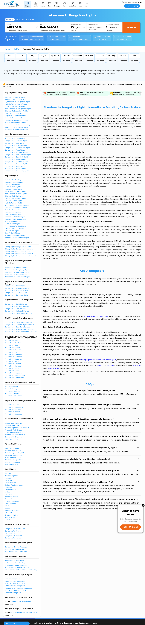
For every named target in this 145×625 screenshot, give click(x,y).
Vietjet (7, 520)
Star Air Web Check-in (13, 437)
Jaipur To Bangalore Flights (15, 116)
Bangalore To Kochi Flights (15, 166)
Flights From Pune (11, 352)
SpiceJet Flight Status (13, 457)
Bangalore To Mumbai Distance (17, 306)
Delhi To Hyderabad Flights (15, 198)
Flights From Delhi (11, 340)
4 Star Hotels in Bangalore (15, 583)
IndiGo (99, 365)
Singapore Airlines (12, 510)
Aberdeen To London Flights (16, 267)
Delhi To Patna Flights (13, 212)
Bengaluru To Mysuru (13, 538)
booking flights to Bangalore (96, 316)
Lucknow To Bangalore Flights (16, 120)
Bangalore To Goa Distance (16, 309)
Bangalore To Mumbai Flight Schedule (19, 325)
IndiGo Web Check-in (13, 423)
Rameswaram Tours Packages (17, 567)
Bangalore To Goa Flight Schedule (18, 327)
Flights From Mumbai (13, 343)
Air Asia (8, 473)
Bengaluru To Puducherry (15, 529)
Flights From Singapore (14, 407)
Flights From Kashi (12, 405)
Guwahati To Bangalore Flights (17, 127)
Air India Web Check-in (14, 425)
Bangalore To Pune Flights (15, 150)
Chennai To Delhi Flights (14, 196)
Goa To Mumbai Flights (14, 214)
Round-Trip (20, 19)
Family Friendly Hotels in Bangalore (18, 588)
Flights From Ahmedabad (15, 357)
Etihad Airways (10, 490)
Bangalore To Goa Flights (14, 143)
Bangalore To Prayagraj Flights (17, 171)
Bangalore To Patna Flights (15, 168)
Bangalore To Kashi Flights (15, 286)
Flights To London (11, 386)
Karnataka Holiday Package (16, 551)
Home (7, 49)
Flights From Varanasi (13, 354)
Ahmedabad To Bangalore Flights (18, 109)
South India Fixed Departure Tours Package (22, 570)
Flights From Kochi (12, 368)
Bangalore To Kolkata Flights (16, 145)
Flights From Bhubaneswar (15, 375)
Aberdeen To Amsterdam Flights (17, 277)
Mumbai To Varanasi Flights (15, 219)
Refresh (10, 60)
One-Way (9, 19)
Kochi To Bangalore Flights (15, 118)
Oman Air (8, 499)
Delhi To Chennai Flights (14, 210)
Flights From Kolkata (12, 347)
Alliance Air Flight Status (14, 460)
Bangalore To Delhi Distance (16, 304)
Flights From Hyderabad (14, 350)
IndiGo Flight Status (12, 448)
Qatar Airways (10, 503)
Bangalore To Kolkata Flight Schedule (19, 329)
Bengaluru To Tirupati (13, 531)
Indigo (7, 492)
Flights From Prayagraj (13, 373)
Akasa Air (8, 480)
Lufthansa (8, 494)
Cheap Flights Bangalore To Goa (17, 251)
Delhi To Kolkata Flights (14, 201)
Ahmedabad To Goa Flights (15, 226)
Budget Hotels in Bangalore (15, 590)
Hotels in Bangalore (12, 579)
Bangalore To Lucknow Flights (16, 161)
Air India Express (11, 476)
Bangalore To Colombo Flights (17, 295)
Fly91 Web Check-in (12, 439)
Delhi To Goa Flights (12, 184)
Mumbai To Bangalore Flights (16, 99)
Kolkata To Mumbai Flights (15, 235)
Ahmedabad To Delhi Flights (16, 194)
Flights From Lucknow (13, 364)
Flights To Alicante (12, 393)
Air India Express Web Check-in (17, 428)
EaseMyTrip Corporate (31, 38)
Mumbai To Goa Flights (14, 189)
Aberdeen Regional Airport (21, 601)
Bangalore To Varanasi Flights (16, 152)
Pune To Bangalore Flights (15, 106)
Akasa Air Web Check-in (14, 430)
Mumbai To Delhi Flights (14, 182)
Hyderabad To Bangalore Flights (17, 102)
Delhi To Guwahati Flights (14, 228)
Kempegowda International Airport (24, 612)
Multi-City (30, 19)
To (41, 24)
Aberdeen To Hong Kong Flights (17, 270)
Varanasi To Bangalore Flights (16, 129)
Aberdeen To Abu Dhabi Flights (17, 272)
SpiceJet (8, 513)
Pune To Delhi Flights (13, 187)
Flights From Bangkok (13, 409)
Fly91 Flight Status (11, 464)
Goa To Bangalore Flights (14, 113)
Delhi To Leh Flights (12, 231)
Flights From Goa (11, 345)
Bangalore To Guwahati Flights (17, 157)
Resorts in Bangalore (13, 593)
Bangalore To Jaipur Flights (15, 159)
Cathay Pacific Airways (14, 485)
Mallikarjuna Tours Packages (16, 563)
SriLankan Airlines (12, 515)
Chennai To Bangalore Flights (16, 111)
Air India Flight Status (13, 450)
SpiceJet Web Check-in (14, 432)
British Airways (10, 483)
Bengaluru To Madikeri (13, 536)
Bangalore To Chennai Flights (16, 164)
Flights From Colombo (13, 414)
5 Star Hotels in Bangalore (15, 586)
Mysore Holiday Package (14, 549)
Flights (16, 49)
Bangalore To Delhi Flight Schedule (18, 322)
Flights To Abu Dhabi (13, 391)
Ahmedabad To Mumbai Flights (17, 205)
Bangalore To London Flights (16, 293)
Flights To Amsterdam (13, 396)
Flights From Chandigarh (14, 377)
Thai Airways (10, 517)
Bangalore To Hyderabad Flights (17, 148)
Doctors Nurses (122, 38)
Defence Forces (56, 38)
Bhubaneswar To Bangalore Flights (18, 125)
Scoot (7, 508)
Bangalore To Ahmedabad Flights (18, 155)
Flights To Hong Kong (13, 389)
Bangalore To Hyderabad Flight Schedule (21, 331)
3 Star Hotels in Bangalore (15, 581)
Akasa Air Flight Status (13, 455)
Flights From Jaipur (12, 361)
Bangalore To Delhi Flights (15, 138)
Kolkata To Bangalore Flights (16, 104)
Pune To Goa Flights (12, 224)
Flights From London (12, 412)
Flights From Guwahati (13, 359)
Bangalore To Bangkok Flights (16, 290)
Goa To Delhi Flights (12, 233)
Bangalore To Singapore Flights (17, 288)
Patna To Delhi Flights (13, 221)
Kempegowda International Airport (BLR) (98, 359)
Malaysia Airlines (11, 496)
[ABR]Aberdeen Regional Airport (17, 31)
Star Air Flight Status (12, 462)
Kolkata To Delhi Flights (14, 203)
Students (79, 38)
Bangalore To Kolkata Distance (17, 311)
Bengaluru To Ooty (12, 533)
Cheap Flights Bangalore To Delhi (18, 247)
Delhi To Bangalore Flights (15, 97)
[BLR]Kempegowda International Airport (52, 31)
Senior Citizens (102, 38)
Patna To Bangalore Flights (15, 122)
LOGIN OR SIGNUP (130, 527)
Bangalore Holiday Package (16, 547)
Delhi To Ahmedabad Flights (16, 207)
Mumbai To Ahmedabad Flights (17, 238)
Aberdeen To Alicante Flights (16, 274)
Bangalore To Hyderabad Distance (18, 313)
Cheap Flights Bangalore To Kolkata (19, 253)
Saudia (8, 506)
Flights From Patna (12, 371)
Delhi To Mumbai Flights (14, 180)
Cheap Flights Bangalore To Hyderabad (20, 256)
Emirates (8, 487)
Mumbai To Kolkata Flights (15, 217)
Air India (8, 478)
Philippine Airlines (12, 501)
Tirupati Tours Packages (14, 560)
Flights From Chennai (13, 366)
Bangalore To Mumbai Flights (16, 141)
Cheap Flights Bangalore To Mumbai (19, 249)
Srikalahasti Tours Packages (16, 565)
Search (131, 27)
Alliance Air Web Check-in (15, 435)
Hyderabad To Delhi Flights (15, 191)
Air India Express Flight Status (16, 453)
